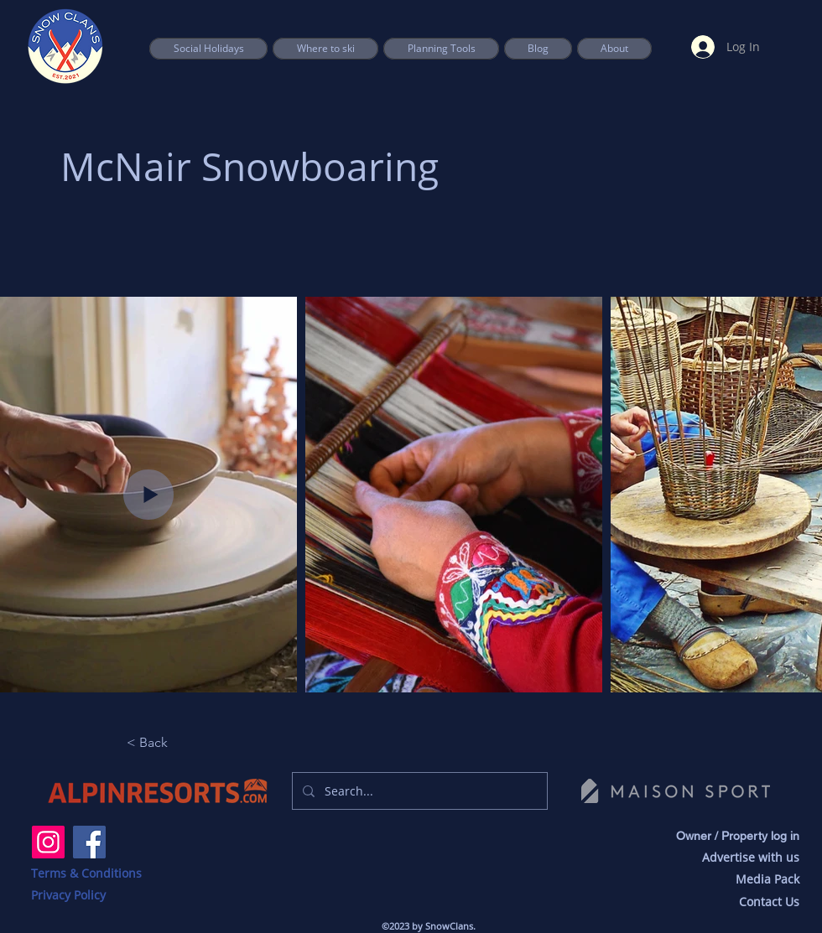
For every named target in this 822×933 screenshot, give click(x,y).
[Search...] (418, 791)
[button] (441, 49)
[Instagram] (48, 842)
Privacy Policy (68, 895)
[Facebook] (89, 842)
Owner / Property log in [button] (737, 835)
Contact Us (769, 902)
